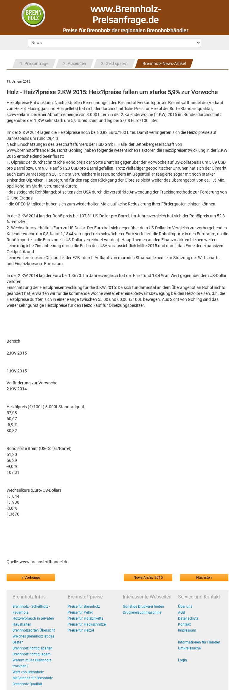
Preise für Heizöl (81, 630)
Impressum (187, 630)
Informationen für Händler (199, 642)
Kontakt (184, 624)
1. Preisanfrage (34, 63)
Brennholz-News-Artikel (164, 63)
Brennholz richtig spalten (32, 648)
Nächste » (204, 577)
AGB (181, 612)
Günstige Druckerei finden (143, 606)
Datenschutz (188, 618)
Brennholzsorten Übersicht (34, 630)
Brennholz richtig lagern (32, 654)
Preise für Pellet (80, 612)
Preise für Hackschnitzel (87, 624)
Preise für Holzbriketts (85, 618)
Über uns (185, 606)
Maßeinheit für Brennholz (33, 678)
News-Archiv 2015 (148, 577)
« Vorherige (31, 577)
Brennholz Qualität (27, 684)
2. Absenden (74, 63)
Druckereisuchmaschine (142, 612)
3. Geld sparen (114, 63)
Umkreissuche (189, 648)
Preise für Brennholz (84, 606)
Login (182, 660)
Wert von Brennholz (28, 672)
